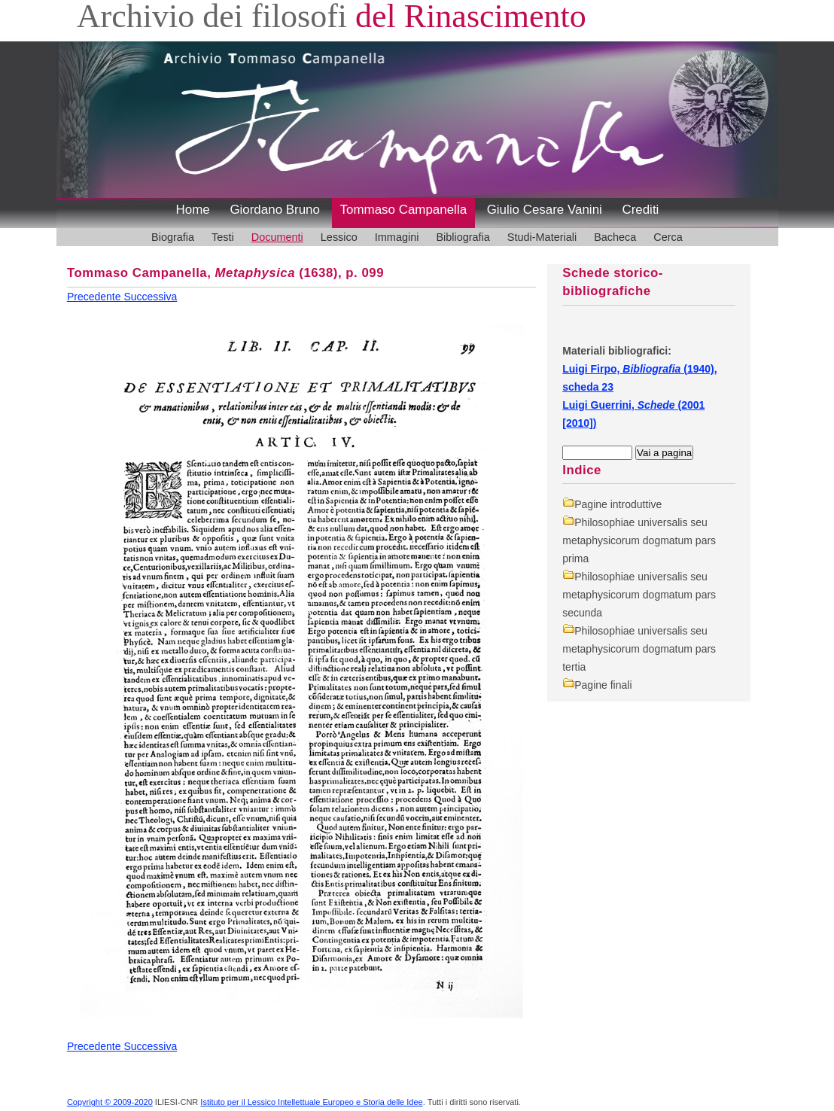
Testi (223, 237)
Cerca (668, 237)
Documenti (277, 237)
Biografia (172, 237)
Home (193, 209)
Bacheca (615, 237)
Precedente (95, 297)
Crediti (640, 209)
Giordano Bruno (275, 209)
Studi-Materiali (542, 237)
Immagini (397, 237)
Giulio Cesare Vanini (544, 209)
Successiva (150, 297)
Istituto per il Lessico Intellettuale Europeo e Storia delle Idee (311, 1101)
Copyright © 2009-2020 (110, 1101)
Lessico (339, 237)
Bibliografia (462, 237)
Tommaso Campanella (403, 209)
